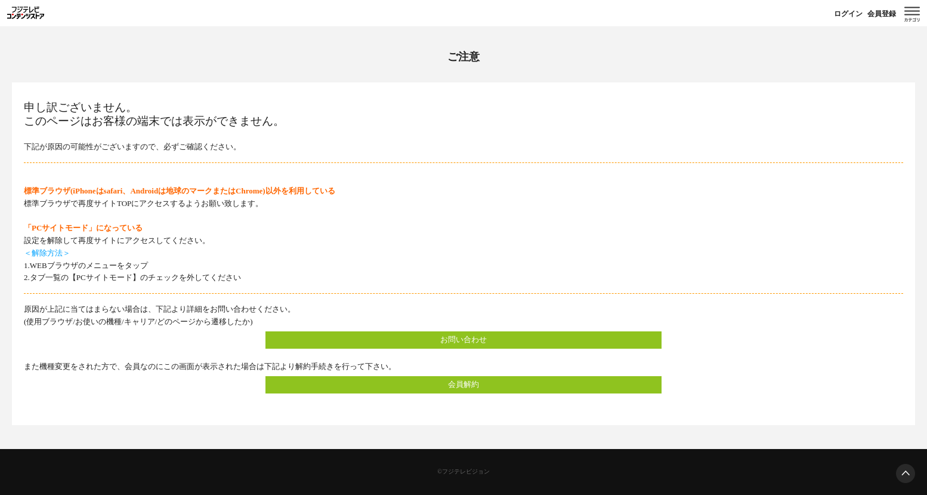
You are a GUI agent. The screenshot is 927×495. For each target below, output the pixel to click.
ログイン (848, 14)
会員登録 (881, 14)
